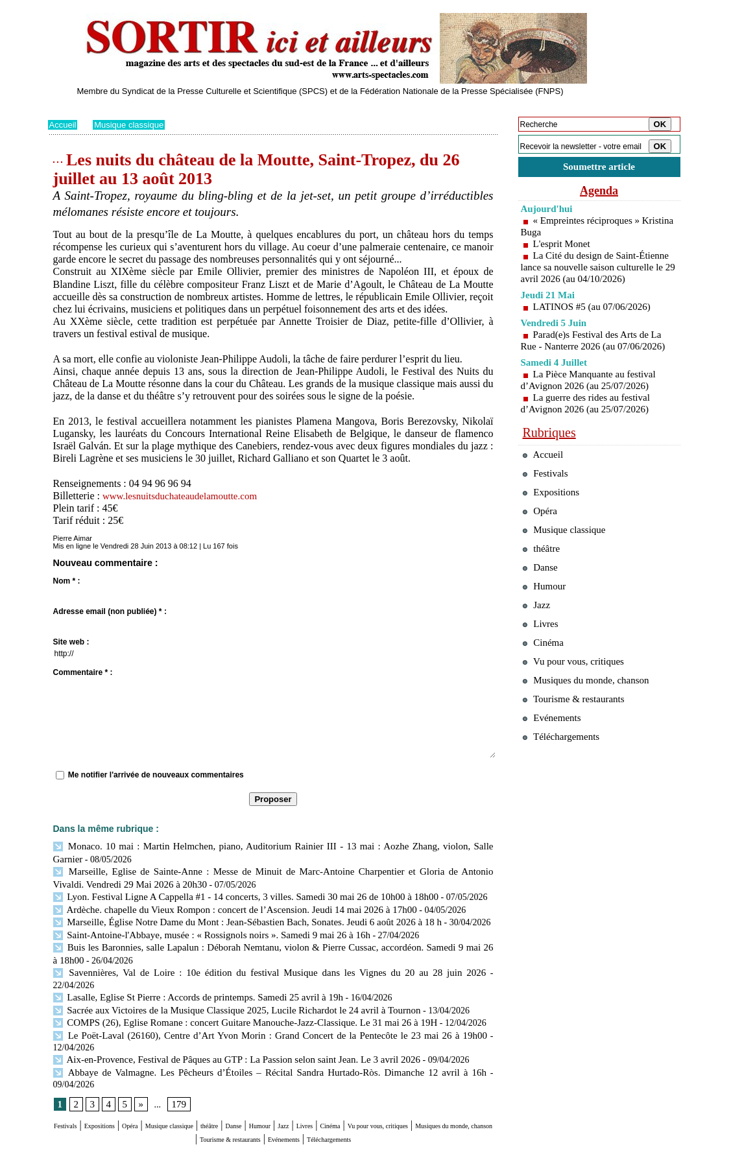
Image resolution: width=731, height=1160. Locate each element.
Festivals (72, 1077)
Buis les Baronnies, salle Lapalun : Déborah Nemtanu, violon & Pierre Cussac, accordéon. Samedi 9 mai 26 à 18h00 (273, 940)
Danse (320, 1077)
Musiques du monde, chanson (234, 1090)
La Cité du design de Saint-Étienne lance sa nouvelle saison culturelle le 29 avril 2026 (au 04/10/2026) (597, 276)
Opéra (167, 1077)
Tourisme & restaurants (351, 1090)
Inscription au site (173, 1150)
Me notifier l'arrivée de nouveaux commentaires (156, 774)
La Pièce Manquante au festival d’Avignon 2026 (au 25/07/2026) (592, 394)
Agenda (599, 193)
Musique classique (133, 124)
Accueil (63, 124)
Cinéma (457, 1077)
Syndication (120, 1150)
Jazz (391, 1077)
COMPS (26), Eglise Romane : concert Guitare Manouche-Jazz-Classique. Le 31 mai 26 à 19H (233, 1000)
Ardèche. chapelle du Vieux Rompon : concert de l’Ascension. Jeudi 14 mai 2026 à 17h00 (223, 905)
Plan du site (65, 1150)
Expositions (122, 1077)
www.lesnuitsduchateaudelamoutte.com (184, 495)
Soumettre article (599, 168)
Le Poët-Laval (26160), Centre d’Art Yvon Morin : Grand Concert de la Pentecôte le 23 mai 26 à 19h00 (248, 1012)
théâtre (285, 1077)
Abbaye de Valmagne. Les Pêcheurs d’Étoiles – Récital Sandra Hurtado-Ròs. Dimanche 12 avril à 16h (245, 1036)
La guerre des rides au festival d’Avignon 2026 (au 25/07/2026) (589, 418)
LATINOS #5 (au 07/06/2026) (595, 321)
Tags (213, 1150)
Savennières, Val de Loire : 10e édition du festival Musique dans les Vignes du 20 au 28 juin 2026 (238, 964)
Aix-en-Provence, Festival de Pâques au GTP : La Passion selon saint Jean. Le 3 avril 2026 (225, 1023)
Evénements (432, 1090)
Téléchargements (273, 1102)
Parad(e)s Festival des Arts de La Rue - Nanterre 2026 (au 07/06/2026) (598, 355)
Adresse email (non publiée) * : (110, 611)
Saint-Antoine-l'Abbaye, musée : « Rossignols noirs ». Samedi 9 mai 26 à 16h (201, 929)
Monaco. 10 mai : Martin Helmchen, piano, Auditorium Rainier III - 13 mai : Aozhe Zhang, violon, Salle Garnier (270, 846)
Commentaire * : (83, 672)
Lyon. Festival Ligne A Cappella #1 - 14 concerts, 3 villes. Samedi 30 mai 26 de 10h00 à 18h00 (233, 893)
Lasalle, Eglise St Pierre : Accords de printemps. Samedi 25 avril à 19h (189, 976)
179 (177, 1056)
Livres (420, 1077)
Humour (357, 1077)
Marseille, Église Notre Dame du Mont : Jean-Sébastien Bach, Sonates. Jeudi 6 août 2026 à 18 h (235, 917)
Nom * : (66, 581)
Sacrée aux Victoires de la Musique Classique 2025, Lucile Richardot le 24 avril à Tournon (225, 988)
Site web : (71, 641)
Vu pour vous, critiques (580, 713)
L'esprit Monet (563, 246)
